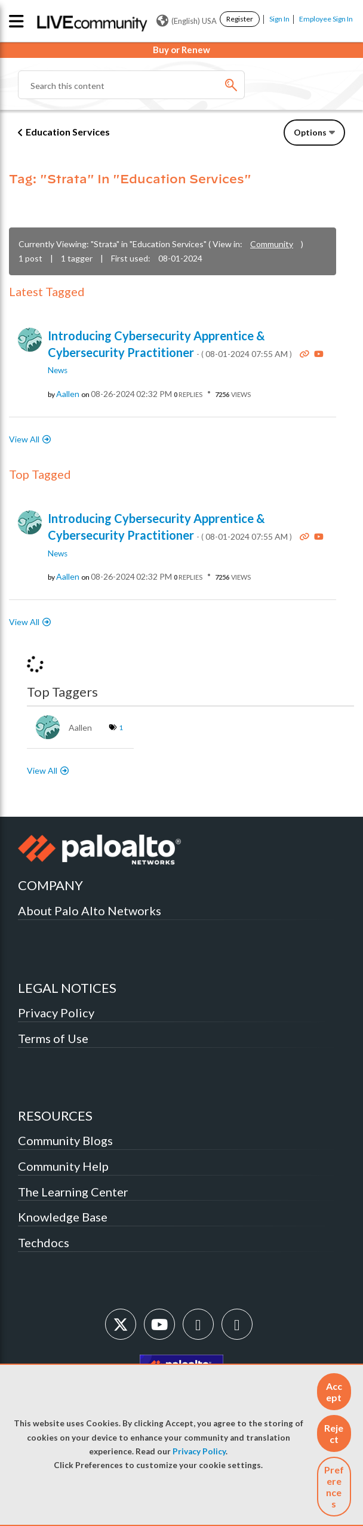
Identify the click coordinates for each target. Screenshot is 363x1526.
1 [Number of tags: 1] (121, 727)
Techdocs (43, 1242)
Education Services (68, 131)
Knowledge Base (62, 1217)
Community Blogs (65, 1140)
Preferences (334, 1486)
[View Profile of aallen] (67, 394)
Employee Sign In (326, 18)
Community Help (63, 1166)
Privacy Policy (199, 1451)
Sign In (279, 18)
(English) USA (186, 21)
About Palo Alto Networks (89, 910)
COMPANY (50, 885)
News (57, 370)
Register (239, 18)
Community (271, 244)
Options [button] (310, 132)
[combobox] (131, 84)
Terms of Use (53, 1038)
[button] (334, 1391)
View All (24, 439)
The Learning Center (73, 1192)
